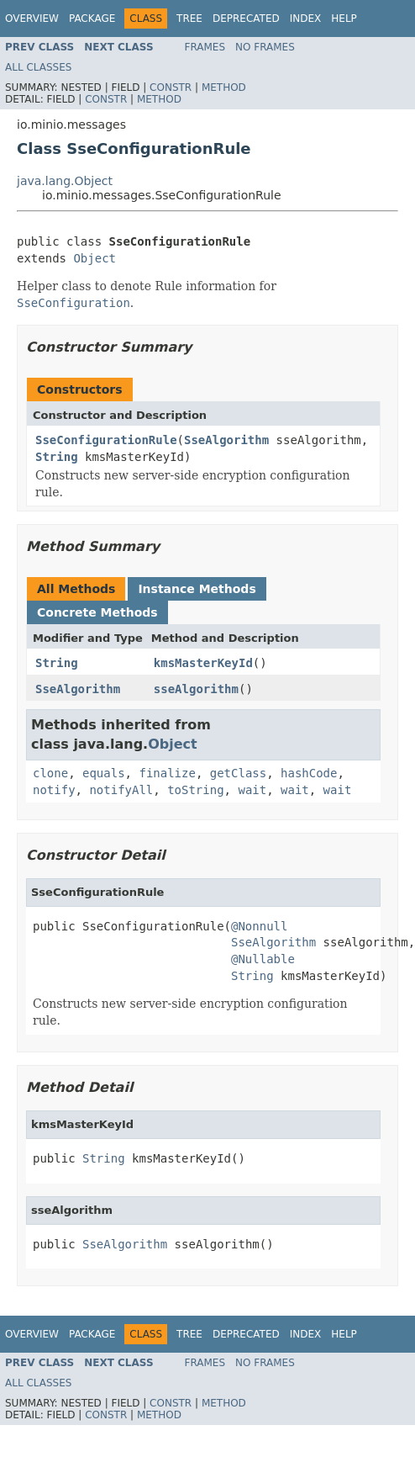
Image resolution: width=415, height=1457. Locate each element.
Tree (189, 18)
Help (344, 18)
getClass (238, 773)
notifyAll (121, 790)
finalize (167, 773)
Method (224, 87)
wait (252, 790)
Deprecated (246, 18)
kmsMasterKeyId (203, 663)
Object (94, 258)
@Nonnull (259, 926)
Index (306, 18)
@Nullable (263, 959)
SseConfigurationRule (106, 440)
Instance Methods (196, 589)
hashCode (309, 773)
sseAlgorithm (196, 689)
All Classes (38, 67)
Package (92, 18)
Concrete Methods (97, 612)
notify (54, 790)
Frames (205, 47)
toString (195, 790)
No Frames (265, 47)
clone (50, 773)
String (56, 457)
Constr (171, 87)
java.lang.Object (65, 181)
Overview (32, 18)
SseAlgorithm (226, 440)
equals (103, 773)
